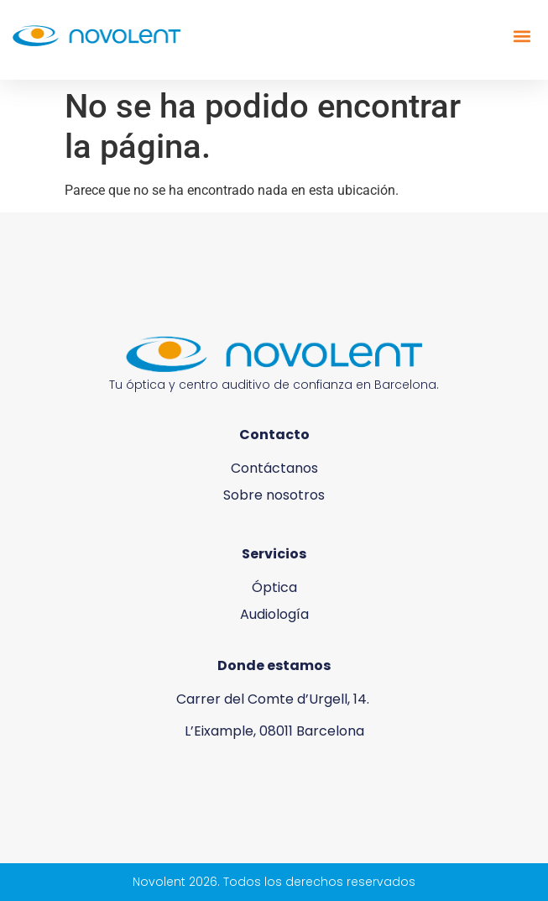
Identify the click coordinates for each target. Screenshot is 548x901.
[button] (521, 36)
